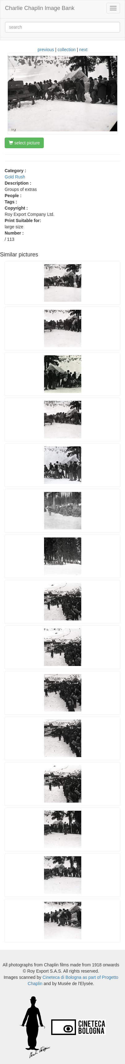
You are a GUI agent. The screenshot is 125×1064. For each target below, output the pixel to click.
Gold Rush (15, 176)
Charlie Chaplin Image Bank (39, 8)
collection (67, 49)
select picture (24, 142)
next (83, 49)
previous (46, 49)
